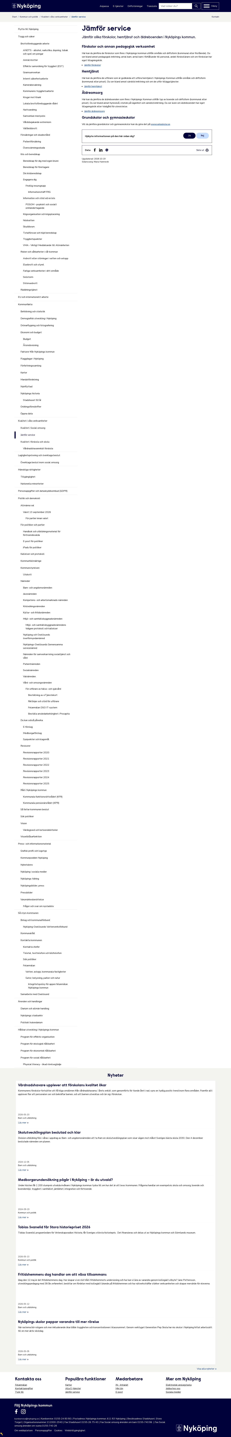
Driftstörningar (135, 6)
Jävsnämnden (30, 594)
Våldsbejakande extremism (37, 122)
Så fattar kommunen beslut (35, 809)
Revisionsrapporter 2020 (36, 752)
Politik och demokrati (29, 498)
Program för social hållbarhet (36, 1057)
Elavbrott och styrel (33, 264)
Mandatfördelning (30, 379)
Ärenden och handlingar (30, 1001)
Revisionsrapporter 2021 (36, 758)
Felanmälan (29, 965)
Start (14, 16)
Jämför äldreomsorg (94, 111)
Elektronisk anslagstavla (179, 1385)
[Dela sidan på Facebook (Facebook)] (95, 150)
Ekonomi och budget (31, 332)
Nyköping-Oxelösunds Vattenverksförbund (45, 926)
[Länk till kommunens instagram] (23, 1412)
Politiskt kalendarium (32, 1022)
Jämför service (28, 435)
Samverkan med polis (34, 116)
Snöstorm (28, 277)
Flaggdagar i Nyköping (32, 358)
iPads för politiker (32, 547)
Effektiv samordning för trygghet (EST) (43, 66)
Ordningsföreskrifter (31, 406)
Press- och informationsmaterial (34, 843)
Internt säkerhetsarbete (35, 78)
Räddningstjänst (29, 289)
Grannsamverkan (31, 72)
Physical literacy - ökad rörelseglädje (42, 1064)
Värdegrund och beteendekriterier (40, 830)
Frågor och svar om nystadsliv (38, 906)
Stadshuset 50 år (32, 400)
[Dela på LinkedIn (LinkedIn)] (101, 150)
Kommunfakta (25, 304)
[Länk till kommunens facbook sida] (16, 1412)
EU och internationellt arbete (33, 297)
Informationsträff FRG (39, 192)
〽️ (1, 1434)
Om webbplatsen (23, 1430)
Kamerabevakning (32, 85)
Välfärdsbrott (30, 128)
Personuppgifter (43, 1430)
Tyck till (19, 1392)
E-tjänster (118, 6)
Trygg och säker (26, 36)
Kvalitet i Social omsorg (33, 428)
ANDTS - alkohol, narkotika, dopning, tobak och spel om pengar (45, 52)
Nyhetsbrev (27, 864)
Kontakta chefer (31, 947)
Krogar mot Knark (32, 97)
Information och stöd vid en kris (39, 198)
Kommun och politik (29, 16)
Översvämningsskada (34, 147)
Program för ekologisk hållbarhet (38, 1043)
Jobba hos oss (173, 1388)
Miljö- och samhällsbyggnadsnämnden (42, 618)
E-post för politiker (33, 541)
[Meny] (210, 6)
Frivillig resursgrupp (36, 185)
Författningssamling (31, 365)
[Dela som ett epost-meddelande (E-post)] (107, 150)
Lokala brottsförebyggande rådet (40, 103)
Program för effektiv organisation (38, 1036)
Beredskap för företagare (36, 167)
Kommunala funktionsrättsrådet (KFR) (43, 796)
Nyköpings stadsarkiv (32, 1015)
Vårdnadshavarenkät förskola (38, 448)
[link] (202, 150)
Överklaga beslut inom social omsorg (40, 462)
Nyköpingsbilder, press (32, 885)
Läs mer (23, 1122)
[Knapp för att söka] (196, 6)
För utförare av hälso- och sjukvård (43, 689)
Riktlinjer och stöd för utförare (43, 701)
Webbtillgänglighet (75, 1430)
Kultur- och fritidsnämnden (36, 612)
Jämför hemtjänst (93, 86)
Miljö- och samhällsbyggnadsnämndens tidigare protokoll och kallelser (46, 626)
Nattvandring (30, 109)
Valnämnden (29, 676)
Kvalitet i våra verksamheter (55, 16)
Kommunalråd (28, 933)
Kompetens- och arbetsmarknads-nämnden (45, 600)
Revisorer (25, 745)
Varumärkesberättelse (32, 899)
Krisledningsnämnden (34, 606)
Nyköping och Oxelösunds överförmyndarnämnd (36, 636)
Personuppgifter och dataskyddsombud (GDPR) (43, 491)
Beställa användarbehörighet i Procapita (49, 713)
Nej (202, 135)
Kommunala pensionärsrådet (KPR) (41, 803)
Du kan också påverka (32, 720)
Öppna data (27, 413)
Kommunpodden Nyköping (34, 857)
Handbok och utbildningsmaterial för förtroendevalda (41, 533)
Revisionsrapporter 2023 (36, 771)
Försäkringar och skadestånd (35, 135)
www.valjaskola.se (160, 124)
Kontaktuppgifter (24, 1388)
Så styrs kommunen (28, 913)
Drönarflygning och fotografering (37, 325)
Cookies (58, 1430)
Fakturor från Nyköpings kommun (38, 351)
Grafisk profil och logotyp (34, 851)
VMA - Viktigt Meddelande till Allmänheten (46, 245)
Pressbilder (27, 892)
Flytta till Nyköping (28, 29)
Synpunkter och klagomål (36, 739)
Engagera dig (30, 179)
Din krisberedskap (32, 173)
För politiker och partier (33, 524)
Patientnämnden (31, 664)
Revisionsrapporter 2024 (36, 777)
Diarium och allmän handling (35, 1008)
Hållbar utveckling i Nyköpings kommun (38, 1029)
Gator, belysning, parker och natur (43, 978)
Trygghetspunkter (32, 239)
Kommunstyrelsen (30, 568)
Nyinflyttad (26, 386)
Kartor (24, 372)
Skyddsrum (29, 226)
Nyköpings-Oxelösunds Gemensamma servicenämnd (43, 646)
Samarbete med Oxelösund (35, 994)
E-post (119, 1392)
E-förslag (28, 727)
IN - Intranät (122, 1385)
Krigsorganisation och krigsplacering (41, 214)
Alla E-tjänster (73, 1388)
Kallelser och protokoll (32, 554)
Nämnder (25, 581)
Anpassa (104, 6)
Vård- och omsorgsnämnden (37, 682)
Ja (189, 135)
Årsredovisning (30, 345)
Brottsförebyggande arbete (35, 43)
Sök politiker (27, 816)
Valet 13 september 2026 (37, 512)
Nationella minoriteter (32, 483)
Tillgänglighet (28, 476)
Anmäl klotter (30, 60)
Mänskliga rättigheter (29, 469)
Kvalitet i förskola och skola (35, 441)
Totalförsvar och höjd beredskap (40, 232)
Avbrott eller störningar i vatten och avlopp (45, 258)
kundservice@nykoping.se (26, 1418)
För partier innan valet (37, 518)
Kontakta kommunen (31, 940)
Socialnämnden (31, 670)
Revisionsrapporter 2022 (36, 765)
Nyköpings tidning (30, 878)
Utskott (27, 574)
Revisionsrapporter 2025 (36, 783)
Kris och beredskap (30, 154)
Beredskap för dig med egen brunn (41, 161)
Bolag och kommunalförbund (35, 920)
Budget (27, 339)
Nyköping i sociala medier (34, 871)
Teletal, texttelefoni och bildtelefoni (42, 953)
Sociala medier (173, 1392)
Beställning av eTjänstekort (42, 695)
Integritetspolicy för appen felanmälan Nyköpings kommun (48, 986)
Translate (152, 6)
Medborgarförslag (32, 733)
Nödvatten (28, 220)
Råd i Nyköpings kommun (34, 790)
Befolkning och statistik (33, 311)
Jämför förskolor (92, 65)
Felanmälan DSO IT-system (42, 707)
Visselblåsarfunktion (31, 836)
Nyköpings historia (30, 393)
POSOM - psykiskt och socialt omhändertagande (41, 206)
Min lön (119, 1388)
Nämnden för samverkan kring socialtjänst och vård (46, 656)
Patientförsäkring (32, 141)
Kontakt (215, 16)
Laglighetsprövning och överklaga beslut (39, 455)
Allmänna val (27, 505)
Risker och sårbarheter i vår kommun (39, 251)
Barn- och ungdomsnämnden (37, 587)
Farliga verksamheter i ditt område (41, 270)
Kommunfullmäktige (31, 561)
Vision (24, 823)
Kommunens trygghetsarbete (38, 91)
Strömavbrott (30, 283)
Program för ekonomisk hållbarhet (38, 1050)
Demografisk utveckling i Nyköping (38, 318)
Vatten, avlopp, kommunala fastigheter (46, 971)
